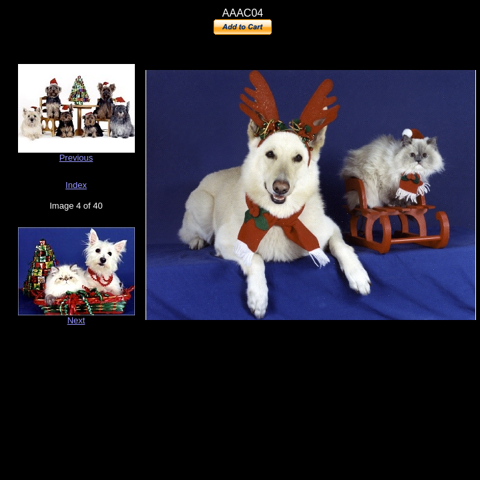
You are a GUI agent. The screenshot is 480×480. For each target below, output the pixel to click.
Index (76, 185)
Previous (76, 158)
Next (76, 320)
